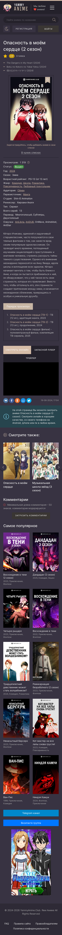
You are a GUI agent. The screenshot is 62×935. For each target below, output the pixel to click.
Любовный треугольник (36, 186)
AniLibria (19, 221)
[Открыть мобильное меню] (52, 7)
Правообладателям (47, 923)
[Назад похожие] (3, 467)
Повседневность (12, 186)
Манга (26, 194)
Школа (27, 183)
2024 (12, 171)
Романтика (38, 183)
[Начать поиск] (54, 19)
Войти (48, 29)
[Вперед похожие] (58, 467)
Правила (22, 923)
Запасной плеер (44, 350)
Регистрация (24, 29)
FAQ (6, 923)
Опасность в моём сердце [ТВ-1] (29, 314)
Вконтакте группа (31, 822)
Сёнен (21, 190)
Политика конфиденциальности (31, 928)
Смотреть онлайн (17, 350)
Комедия (17, 183)
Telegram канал (31, 813)
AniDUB (30, 221)
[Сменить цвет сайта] (6, 29)
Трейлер (31, 358)
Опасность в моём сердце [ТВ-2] (29, 322)
